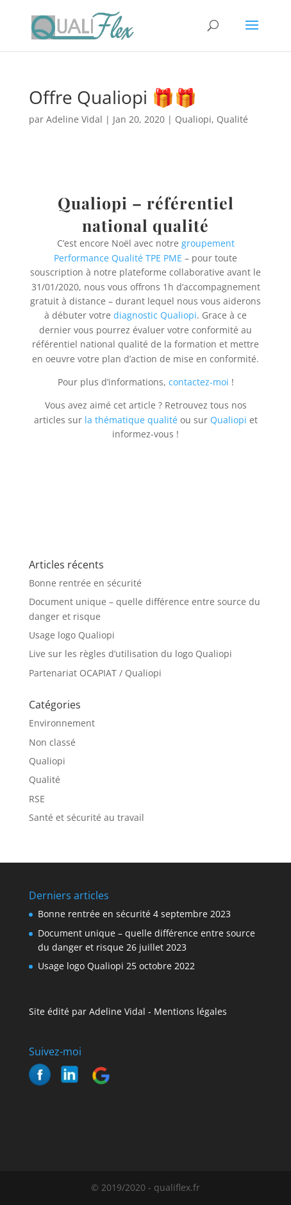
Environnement (62, 723)
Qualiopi (193, 119)
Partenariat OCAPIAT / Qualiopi (95, 673)
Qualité (232, 119)
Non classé (52, 742)
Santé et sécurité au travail (86, 817)
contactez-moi (199, 382)
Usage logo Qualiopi (72, 635)
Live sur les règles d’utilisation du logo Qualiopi (130, 653)
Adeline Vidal (74, 119)
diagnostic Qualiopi (155, 315)
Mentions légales (189, 1011)
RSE (37, 799)
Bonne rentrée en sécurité (85, 583)
